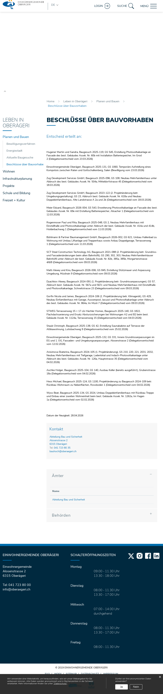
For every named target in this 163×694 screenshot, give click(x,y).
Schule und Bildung (16, 195)
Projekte (8, 187)
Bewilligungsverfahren (20, 146)
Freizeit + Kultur (14, 202)
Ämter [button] (58, 477)
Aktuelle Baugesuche (19, 159)
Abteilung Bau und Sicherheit (66, 438)
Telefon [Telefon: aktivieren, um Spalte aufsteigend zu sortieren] (99, 492)
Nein (136, 687)
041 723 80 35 (62, 449)
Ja (121, 687)
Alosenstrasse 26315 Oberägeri (58, 443)
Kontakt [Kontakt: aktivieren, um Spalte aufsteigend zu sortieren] (124, 492)
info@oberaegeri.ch (16, 591)
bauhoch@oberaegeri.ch (63, 453)
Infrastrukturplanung (17, 180)
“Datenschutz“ (60, 683)
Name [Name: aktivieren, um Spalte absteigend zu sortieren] (55, 492)
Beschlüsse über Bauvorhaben (22, 166)
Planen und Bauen (16, 138)
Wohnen (9, 173)
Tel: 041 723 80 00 (17, 586)
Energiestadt (14, 153)
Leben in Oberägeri (16, 124)
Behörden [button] (61, 517)
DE (53, 5)
